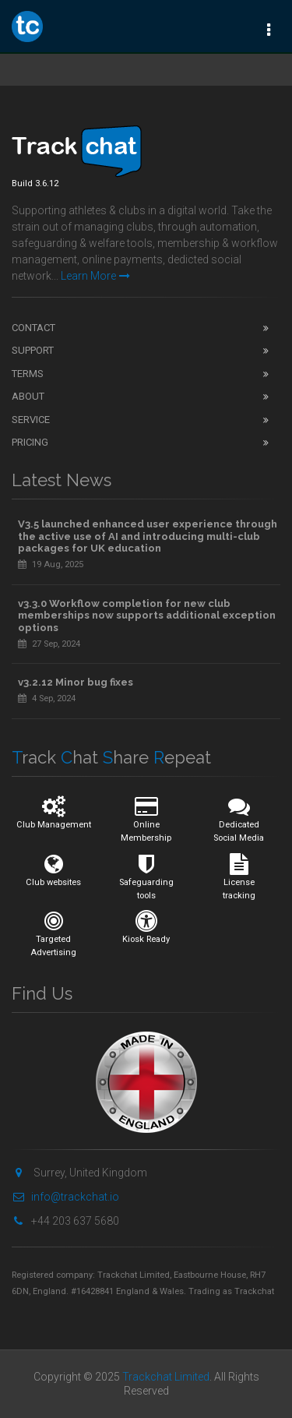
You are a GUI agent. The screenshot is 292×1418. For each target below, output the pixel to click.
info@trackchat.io (65, 1196)
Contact (33, 327)
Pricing (30, 442)
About (28, 396)
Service (31, 419)
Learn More (95, 276)
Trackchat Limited (165, 1376)
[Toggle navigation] (268, 29)
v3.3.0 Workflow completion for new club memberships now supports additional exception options (147, 615)
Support (33, 350)
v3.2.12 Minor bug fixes (75, 682)
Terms (28, 373)
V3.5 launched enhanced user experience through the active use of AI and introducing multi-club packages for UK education (147, 536)
